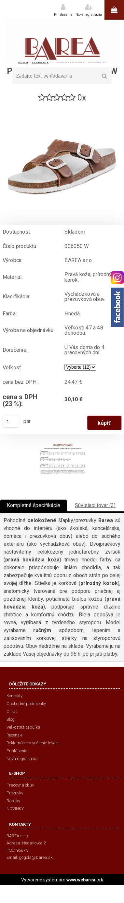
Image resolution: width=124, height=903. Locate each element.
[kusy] (11, 422)
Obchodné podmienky (26, 703)
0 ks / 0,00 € (114, 10)
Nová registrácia (89, 14)
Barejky (13, 800)
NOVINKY (15, 808)
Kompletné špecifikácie (33, 505)
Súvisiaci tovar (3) (95, 505)
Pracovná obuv (20, 785)
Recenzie (14, 735)
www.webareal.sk (84, 879)
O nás (12, 711)
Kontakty (14, 695)
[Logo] (62, 41)
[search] (104, 76)
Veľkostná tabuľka (23, 727)
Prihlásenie (63, 14)
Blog (11, 719)
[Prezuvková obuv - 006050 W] (62, 106)
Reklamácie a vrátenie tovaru (33, 742)
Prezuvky (15, 792)
